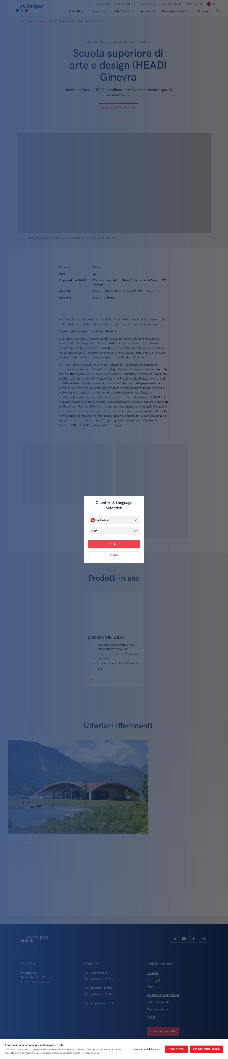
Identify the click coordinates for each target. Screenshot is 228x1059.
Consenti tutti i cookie (206, 1049)
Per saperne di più (90, 1053)
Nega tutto (176, 1049)
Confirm (114, 544)
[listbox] (114, 520)
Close (114, 555)
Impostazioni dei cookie (147, 1049)
